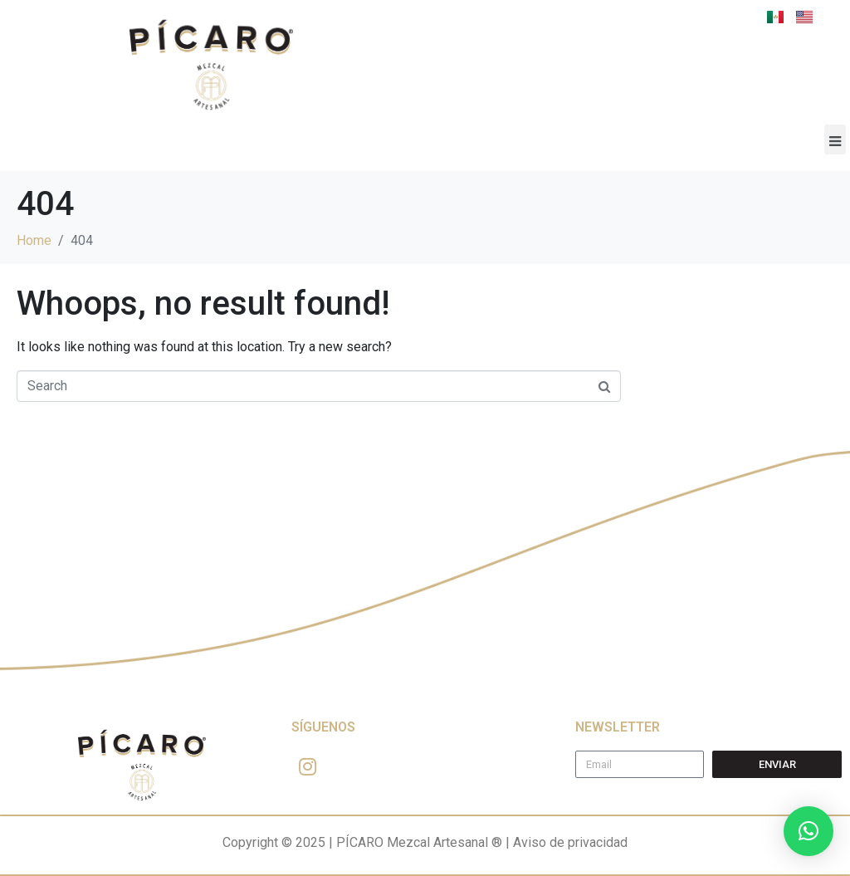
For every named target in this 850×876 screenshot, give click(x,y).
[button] (835, 139)
